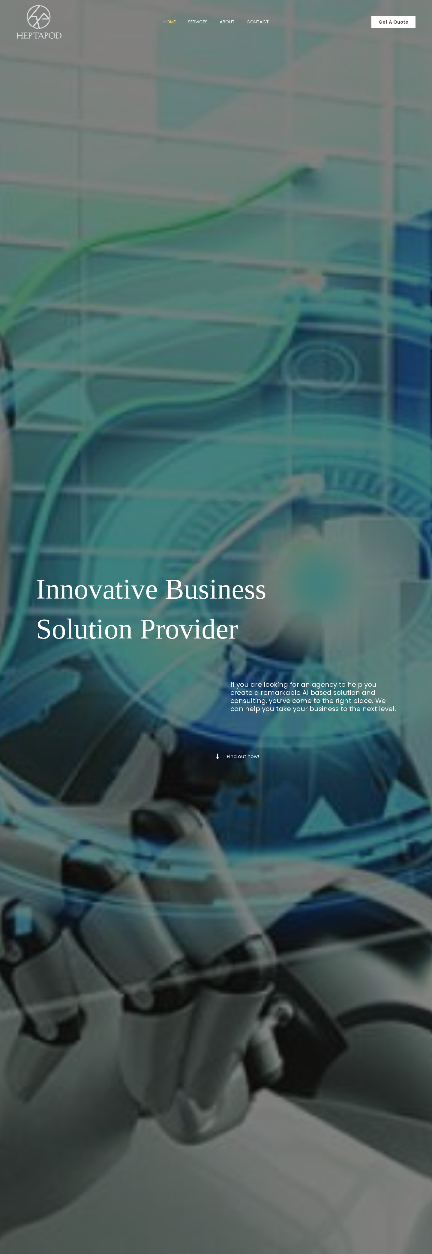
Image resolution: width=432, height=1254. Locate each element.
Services (196, 22)
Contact (262, 22)
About (228, 22)
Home (165, 22)
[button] (393, 22)
